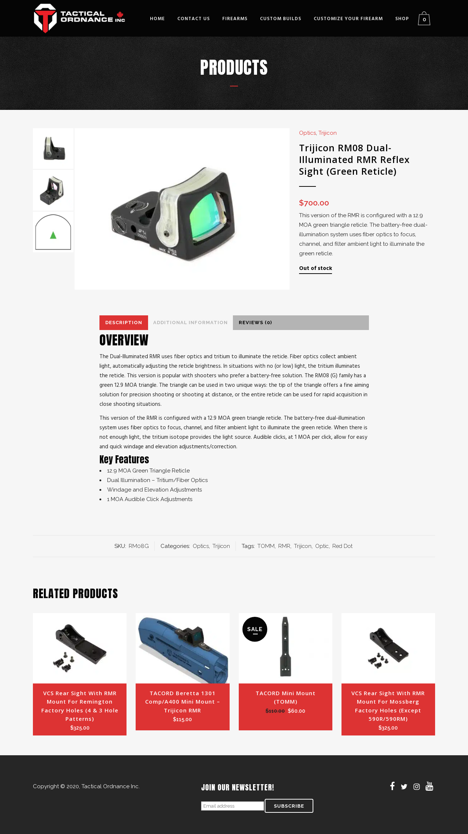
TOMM (266, 546)
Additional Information (190, 322)
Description (123, 322)
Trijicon (327, 133)
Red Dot (342, 546)
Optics (307, 133)
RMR (284, 546)
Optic (322, 546)
